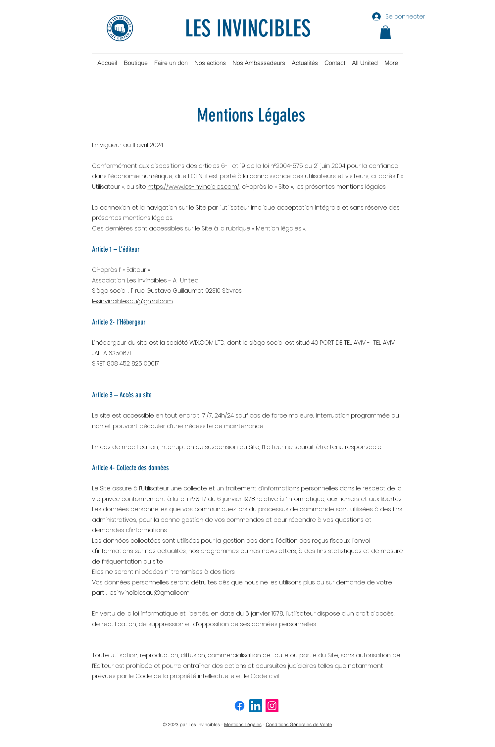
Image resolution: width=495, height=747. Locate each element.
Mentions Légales (243, 724)
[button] (385, 32)
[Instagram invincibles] (272, 705)
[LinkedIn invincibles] (255, 705)
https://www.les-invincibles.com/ (193, 186)
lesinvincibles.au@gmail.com (132, 301)
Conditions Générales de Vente (299, 724)
